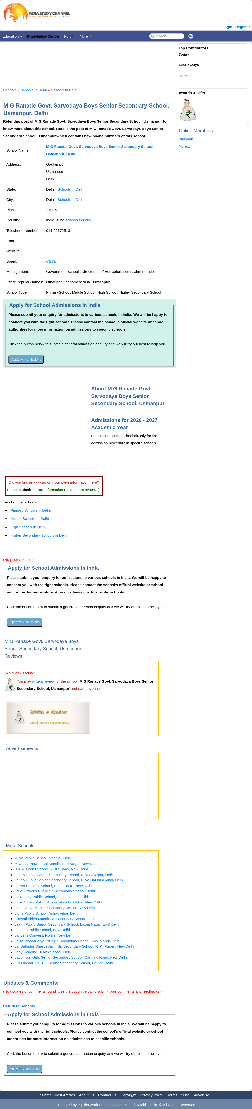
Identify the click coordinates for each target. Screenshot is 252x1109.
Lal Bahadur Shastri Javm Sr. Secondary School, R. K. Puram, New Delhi (74, 946)
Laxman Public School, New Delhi (42, 930)
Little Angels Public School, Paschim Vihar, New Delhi (58, 902)
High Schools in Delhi (28, 527)
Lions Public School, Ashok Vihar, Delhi (46, 913)
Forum (69, 36)
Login (227, 27)
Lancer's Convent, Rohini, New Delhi (44, 935)
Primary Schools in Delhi (31, 510)
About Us (86, 1095)
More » (85, 36)
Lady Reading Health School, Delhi (43, 952)
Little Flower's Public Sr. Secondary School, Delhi (54, 891)
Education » (12, 36)
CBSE (51, 261)
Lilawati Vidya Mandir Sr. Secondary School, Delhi (55, 919)
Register (242, 27)
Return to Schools (19, 1006)
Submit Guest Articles (57, 1095)
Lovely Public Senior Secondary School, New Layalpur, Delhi (64, 875)
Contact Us (107, 1095)
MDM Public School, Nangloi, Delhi (43, 858)
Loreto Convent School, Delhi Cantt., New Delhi (53, 886)
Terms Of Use (178, 1095)
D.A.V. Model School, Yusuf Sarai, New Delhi (51, 869)
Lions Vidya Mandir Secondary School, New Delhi (55, 908)
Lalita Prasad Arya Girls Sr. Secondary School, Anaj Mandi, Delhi (67, 941)
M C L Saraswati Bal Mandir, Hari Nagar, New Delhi (56, 864)
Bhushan (186, 139)
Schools (9, 90)
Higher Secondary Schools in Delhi (39, 535)
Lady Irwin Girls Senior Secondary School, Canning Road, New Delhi (70, 957)
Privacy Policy (151, 1095)
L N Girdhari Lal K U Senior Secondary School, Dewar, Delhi (63, 963)
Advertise (201, 1095)
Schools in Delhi (33, 90)
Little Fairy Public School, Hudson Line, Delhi (51, 897)
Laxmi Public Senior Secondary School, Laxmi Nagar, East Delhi (67, 924)
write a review (43, 681)
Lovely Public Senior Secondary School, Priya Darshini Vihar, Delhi (69, 880)
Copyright (128, 1095)
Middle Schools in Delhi (30, 518)
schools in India (78, 220)
